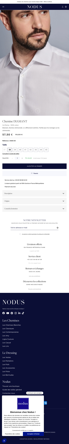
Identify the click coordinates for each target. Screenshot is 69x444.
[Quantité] (17, 158)
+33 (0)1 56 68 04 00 (34, 259)
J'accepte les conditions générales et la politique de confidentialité (34, 234)
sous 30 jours (34, 271)
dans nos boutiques (34, 284)
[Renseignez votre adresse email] (33, 228)
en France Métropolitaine (34, 247)
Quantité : (5, 158)
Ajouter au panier (34, 166)
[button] (31, 110)
